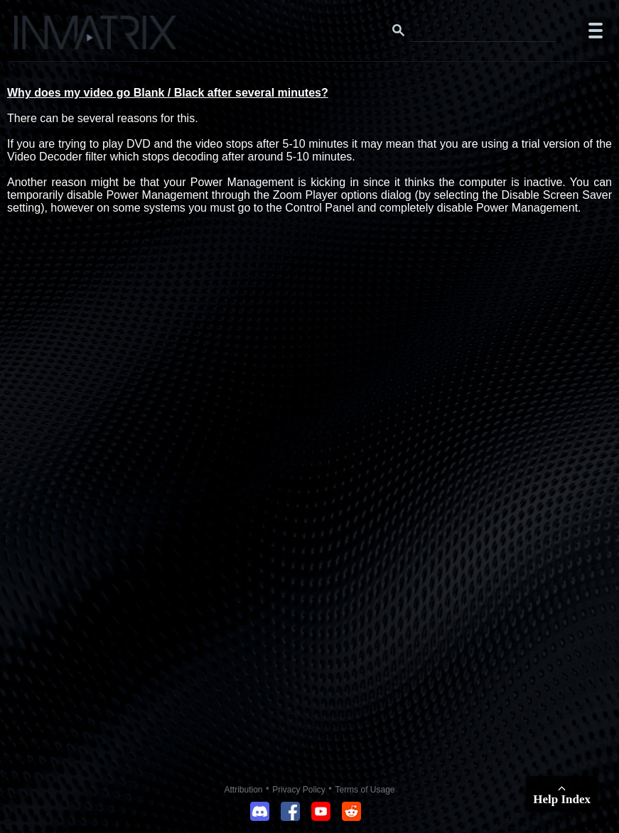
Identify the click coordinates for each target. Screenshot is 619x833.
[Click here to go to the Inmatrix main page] (39, 38)
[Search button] (398, 30)
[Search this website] (482, 30)
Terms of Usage (364, 790)
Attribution (244, 790)
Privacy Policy (298, 790)
